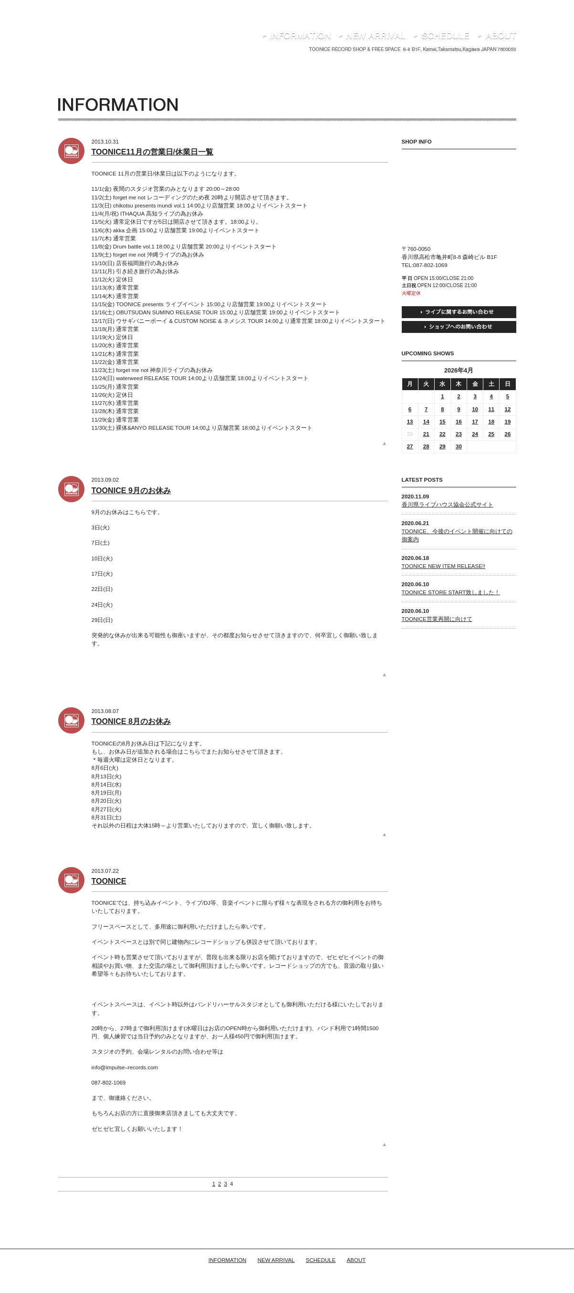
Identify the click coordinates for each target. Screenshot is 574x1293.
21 (426, 434)
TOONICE (109, 881)
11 (491, 409)
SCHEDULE (321, 1260)
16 (459, 421)
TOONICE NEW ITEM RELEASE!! (444, 566)
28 (426, 446)
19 (508, 421)
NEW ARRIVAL (276, 1260)
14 (426, 421)
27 (410, 446)
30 (459, 446)
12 (508, 409)
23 (459, 434)
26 (508, 434)
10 (475, 409)
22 (442, 434)
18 (491, 421)
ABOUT (356, 1260)
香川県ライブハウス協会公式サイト (447, 504)
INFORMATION (228, 1260)
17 (475, 421)
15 (442, 421)
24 (475, 434)
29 (442, 446)
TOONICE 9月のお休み (131, 490)
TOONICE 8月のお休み (131, 721)
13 (410, 421)
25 (491, 434)
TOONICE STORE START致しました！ (451, 592)
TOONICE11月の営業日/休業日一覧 (153, 151)
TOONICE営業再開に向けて (437, 619)
